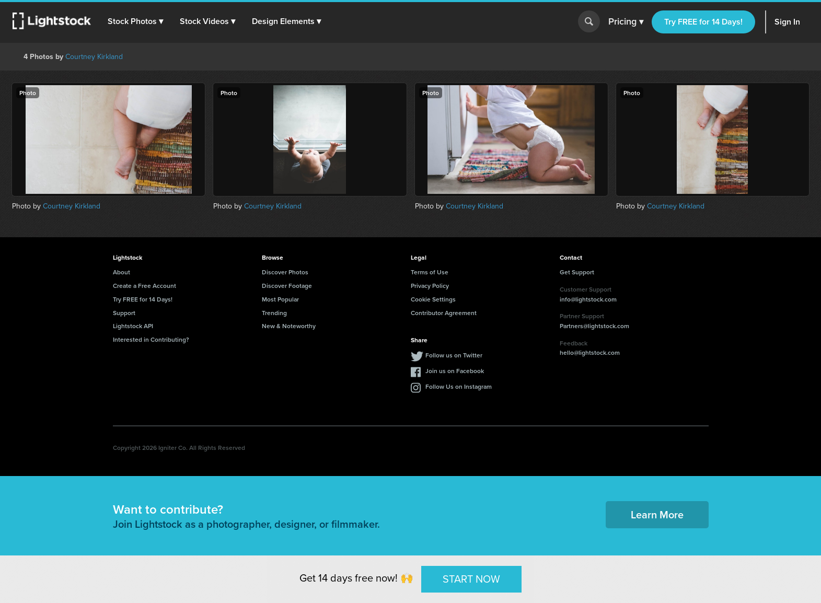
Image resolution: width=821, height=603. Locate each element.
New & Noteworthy (289, 325)
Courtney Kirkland (94, 56)
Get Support (577, 272)
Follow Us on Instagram (458, 386)
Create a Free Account (144, 285)
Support (124, 312)
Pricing (625, 21)
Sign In (787, 22)
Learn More (657, 514)
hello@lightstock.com (590, 352)
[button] (135, 21)
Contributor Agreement (444, 312)
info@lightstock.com (588, 299)
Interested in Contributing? (151, 339)
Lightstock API (133, 325)
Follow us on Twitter (453, 355)
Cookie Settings (433, 299)
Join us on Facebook (454, 370)
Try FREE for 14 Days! (703, 22)
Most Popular (280, 299)
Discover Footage (287, 285)
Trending (274, 312)
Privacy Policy (430, 285)
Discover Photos (285, 272)
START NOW (471, 579)
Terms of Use (429, 272)
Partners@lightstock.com (594, 325)
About (121, 272)
